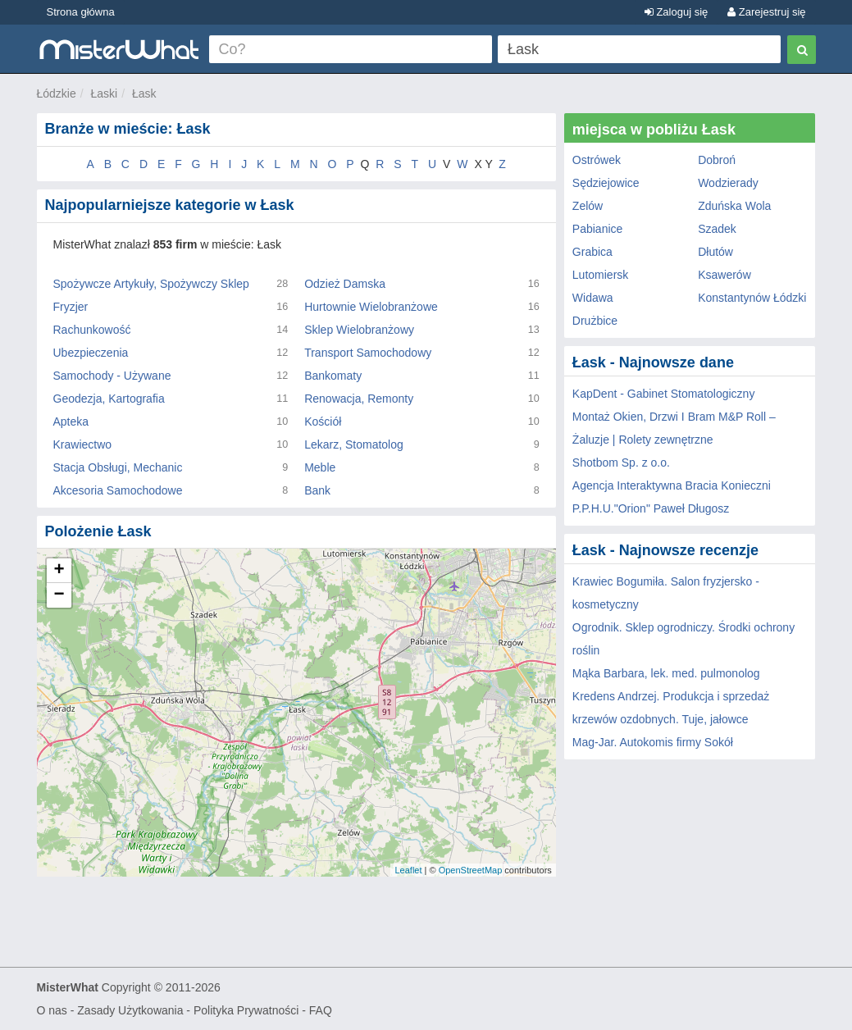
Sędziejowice (606, 182)
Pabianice (597, 228)
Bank (317, 490)
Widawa (592, 297)
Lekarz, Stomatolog (353, 444)
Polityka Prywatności (246, 1010)
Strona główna (81, 12)
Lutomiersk (600, 274)
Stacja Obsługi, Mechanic (118, 467)
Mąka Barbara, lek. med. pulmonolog (666, 673)
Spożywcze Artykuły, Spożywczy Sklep (151, 283)
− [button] (58, 595)
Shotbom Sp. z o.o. (621, 462)
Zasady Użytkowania (130, 1010)
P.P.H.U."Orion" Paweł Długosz (651, 508)
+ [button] (58, 570)
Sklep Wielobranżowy (359, 329)
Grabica (592, 251)
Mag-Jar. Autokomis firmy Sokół (652, 742)
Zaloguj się (676, 12)
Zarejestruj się (766, 12)
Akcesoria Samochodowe (118, 490)
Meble (319, 467)
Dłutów (715, 251)
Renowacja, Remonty (358, 398)
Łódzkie (56, 93)
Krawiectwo (82, 444)
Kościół (322, 421)
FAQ (320, 1010)
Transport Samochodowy (367, 352)
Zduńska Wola (734, 205)
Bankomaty (333, 375)
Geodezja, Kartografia (109, 398)
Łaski (104, 93)
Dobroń (717, 159)
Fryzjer (71, 306)
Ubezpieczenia (91, 352)
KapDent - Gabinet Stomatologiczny (663, 393)
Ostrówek (596, 159)
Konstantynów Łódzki (752, 297)
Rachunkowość (92, 329)
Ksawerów (724, 274)
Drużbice (594, 320)
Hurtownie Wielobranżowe (371, 306)
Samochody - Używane (112, 375)
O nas (52, 1010)
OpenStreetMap (471, 870)
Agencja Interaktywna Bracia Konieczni (671, 485)
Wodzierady (728, 182)
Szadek (717, 228)
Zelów (587, 205)
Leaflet (407, 870)
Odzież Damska (344, 283)
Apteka (71, 421)
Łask (144, 93)
